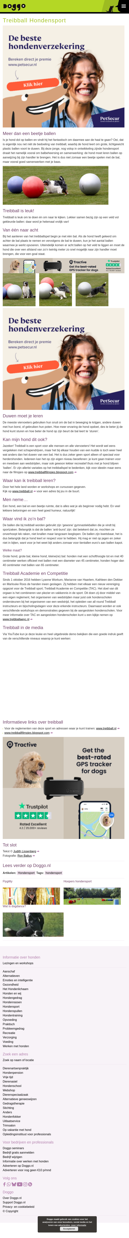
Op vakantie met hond (17, 1129)
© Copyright (10, 1211)
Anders (7, 1112)
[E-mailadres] (29, 1225)
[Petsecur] (63, 76)
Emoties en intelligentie (18, 980)
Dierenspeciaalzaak (15, 1094)
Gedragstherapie (13, 1103)
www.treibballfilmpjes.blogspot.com (50, 472)
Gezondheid (10, 984)
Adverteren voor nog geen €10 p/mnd (27, 1170)
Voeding (8, 1041)
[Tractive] (63, 265)
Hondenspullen (12, 1011)
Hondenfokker (12, 1116)
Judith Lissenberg (24, 851)
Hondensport (26, 872)
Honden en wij (12, 993)
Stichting (8, 1107)
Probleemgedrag (13, 1028)
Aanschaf (9, 971)
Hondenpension (13, 1072)
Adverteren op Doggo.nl (18, 1165)
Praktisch (9, 1024)
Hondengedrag (12, 997)
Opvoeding (10, 1019)
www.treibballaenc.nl (16, 619)
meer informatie (78, 1225)
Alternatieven (11, 975)
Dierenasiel (10, 1081)
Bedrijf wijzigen (12, 1157)
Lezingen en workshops (18, 963)
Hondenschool (12, 1085)
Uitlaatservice (11, 1121)
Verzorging (10, 1037)
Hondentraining (13, 1015)
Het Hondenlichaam (15, 989)
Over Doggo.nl (12, 1198)
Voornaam (9, 1232)
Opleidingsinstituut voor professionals (27, 1134)
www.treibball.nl (22, 491)
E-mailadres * (11, 1220)
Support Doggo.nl (14, 1202)
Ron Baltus (24, 855)
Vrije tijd (8, 1077)
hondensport (54, 872)
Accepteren (69, 1229)
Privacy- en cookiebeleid (18, 1206)
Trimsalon (9, 1125)
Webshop (9, 1090)
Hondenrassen (12, 1002)
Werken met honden (16, 1046)
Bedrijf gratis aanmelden (18, 1152)
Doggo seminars (13, 1148)
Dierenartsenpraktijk (16, 1068)
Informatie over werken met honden (26, 1161)
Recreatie (9, 1033)
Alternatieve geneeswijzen (20, 1099)
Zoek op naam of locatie (18, 1060)
